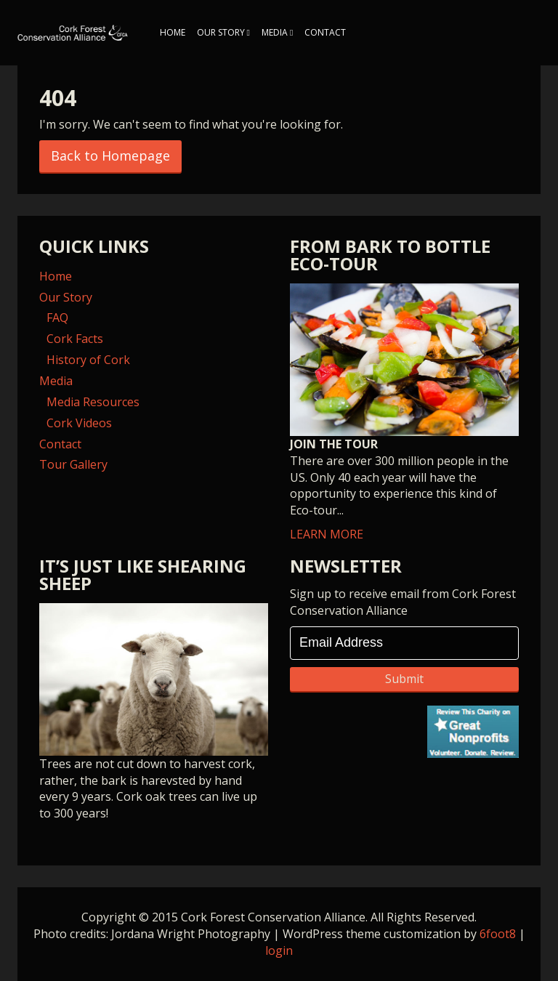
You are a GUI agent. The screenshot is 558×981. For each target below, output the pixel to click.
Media (275, 32)
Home (172, 32)
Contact (325, 32)
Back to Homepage (110, 155)
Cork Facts (74, 339)
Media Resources (93, 402)
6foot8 (498, 934)
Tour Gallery (73, 464)
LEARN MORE (404, 412)
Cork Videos (79, 423)
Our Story (221, 32)
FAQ (57, 318)
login (279, 950)
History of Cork (88, 360)
